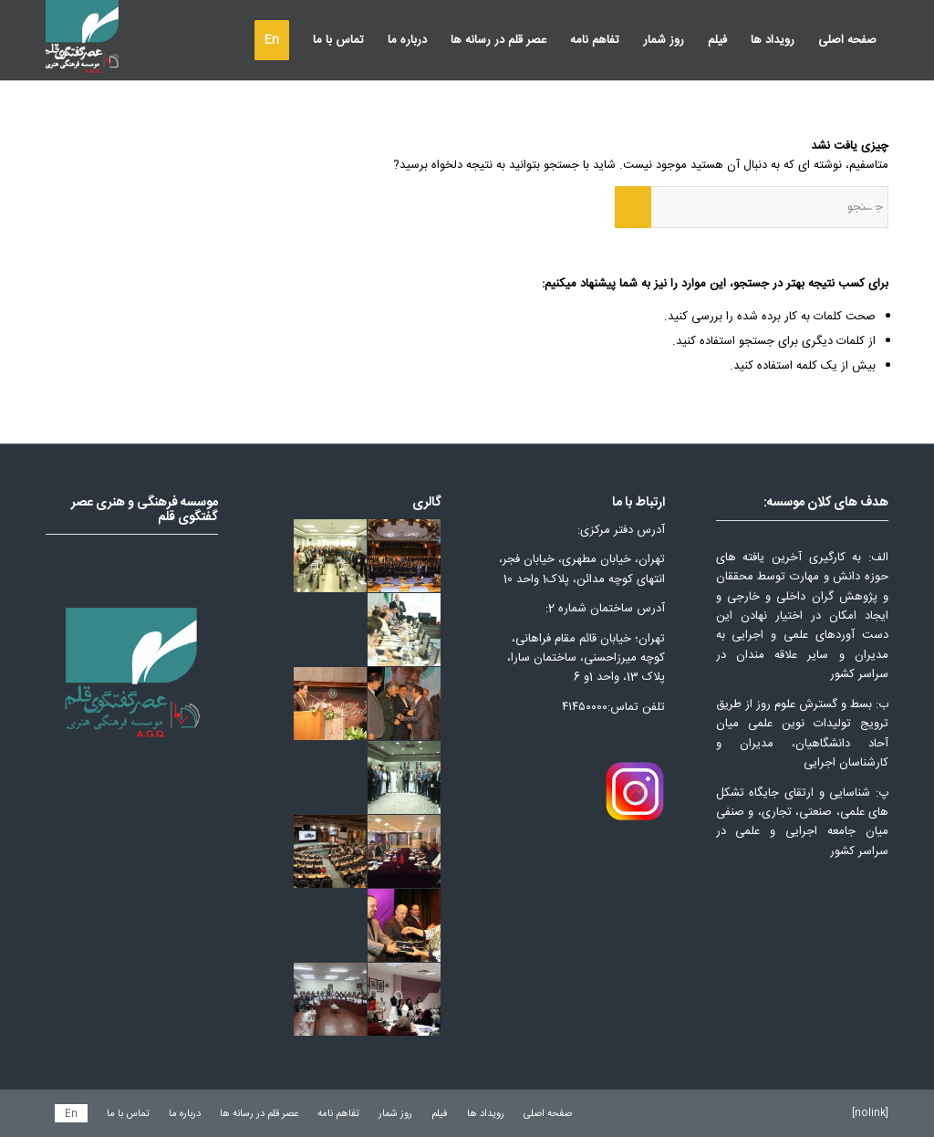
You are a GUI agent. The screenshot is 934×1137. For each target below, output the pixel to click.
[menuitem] (847, 40)
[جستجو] (751, 207)
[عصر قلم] (82, 40)
